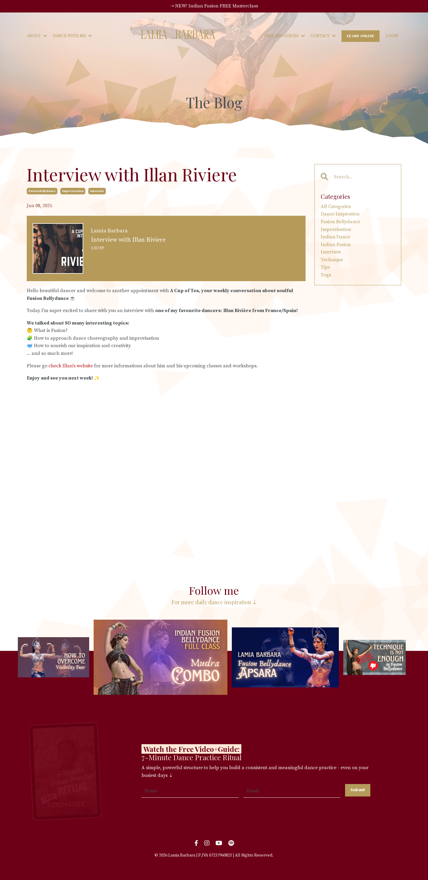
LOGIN (391, 36)
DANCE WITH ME (72, 36)
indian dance (335, 237)
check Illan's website (70, 366)
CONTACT (323, 36)
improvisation (73, 191)
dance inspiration (340, 214)
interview (97, 191)
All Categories (336, 207)
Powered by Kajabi (214, 865)
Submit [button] (357, 790)
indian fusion (336, 245)
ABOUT (37, 36)
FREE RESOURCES (284, 36)
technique (332, 260)
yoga (326, 275)
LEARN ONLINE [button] (360, 36)
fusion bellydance (42, 191)
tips (325, 267)
